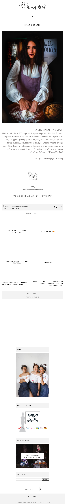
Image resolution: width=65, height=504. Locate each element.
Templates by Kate (43, 502)
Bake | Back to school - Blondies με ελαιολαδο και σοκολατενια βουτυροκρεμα (48, 283)
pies (12, 208)
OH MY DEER (18, 502)
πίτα (17, 208)
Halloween (17, 206)
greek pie (9, 206)
